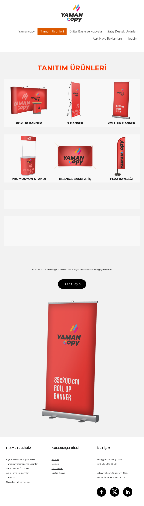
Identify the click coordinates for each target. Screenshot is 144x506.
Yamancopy (27, 31)
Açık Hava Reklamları (107, 38)
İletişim (132, 38)
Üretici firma (58, 472)
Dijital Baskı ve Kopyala (85, 31)
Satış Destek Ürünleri (122, 31)
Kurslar (55, 459)
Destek (55, 463)
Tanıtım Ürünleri (52, 31)
